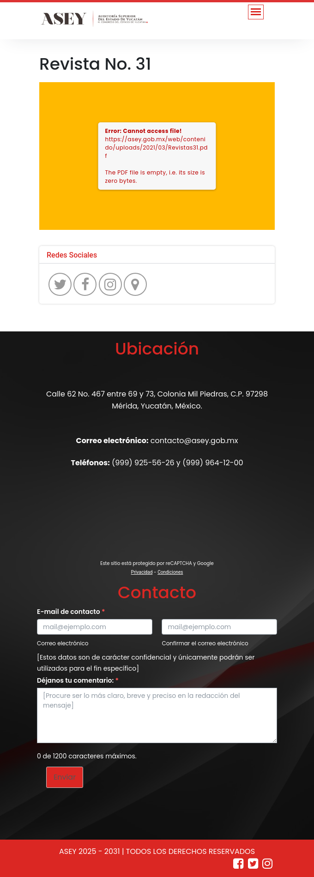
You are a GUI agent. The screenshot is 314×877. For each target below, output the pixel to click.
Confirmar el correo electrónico (205, 643)
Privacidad (142, 572)
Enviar (65, 777)
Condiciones (170, 572)
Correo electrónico (62, 643)
